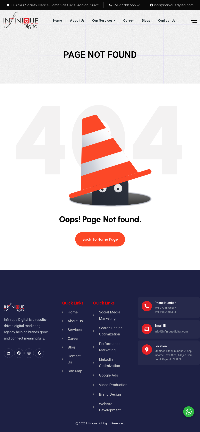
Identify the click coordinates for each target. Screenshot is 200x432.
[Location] (147, 349)
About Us (77, 20)
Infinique (91, 423)
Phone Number (165, 303)
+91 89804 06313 (165, 311)
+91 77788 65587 (165, 307)
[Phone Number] (147, 306)
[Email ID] (147, 329)
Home (57, 20)
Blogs (146, 20)
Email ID (160, 325)
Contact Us (166, 20)
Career (128, 20)
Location (161, 346)
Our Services (102, 20)
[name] (21, 21)
